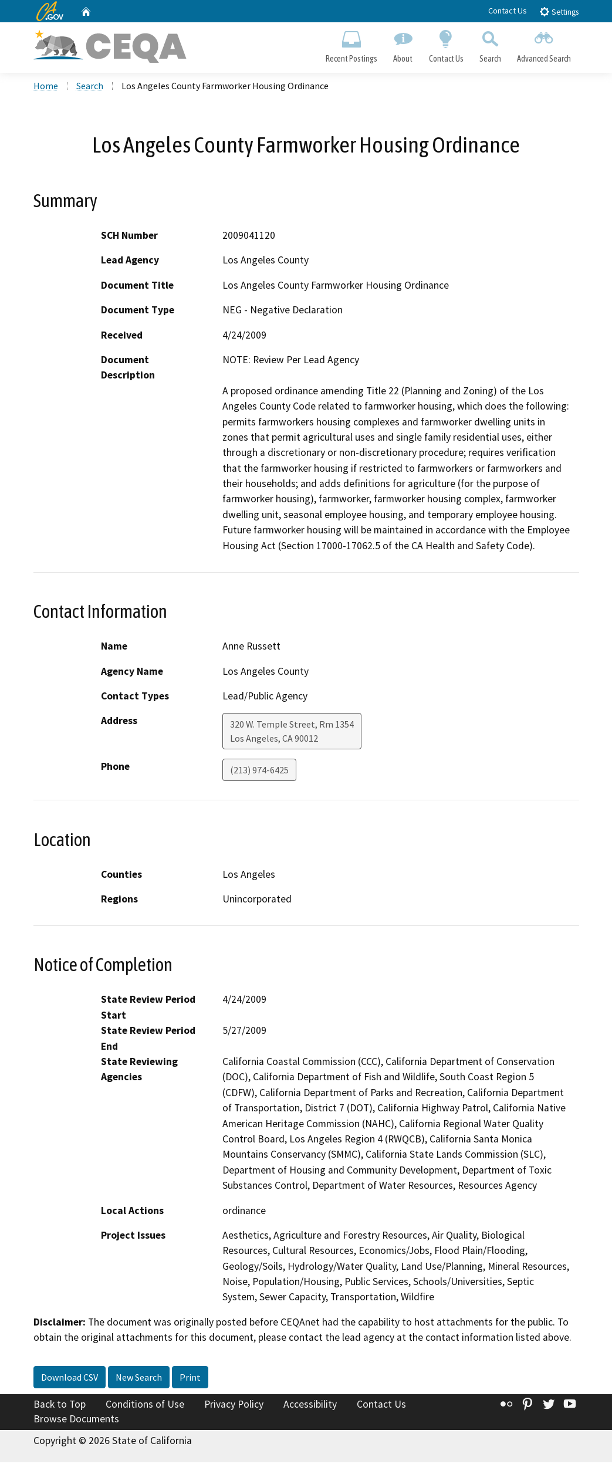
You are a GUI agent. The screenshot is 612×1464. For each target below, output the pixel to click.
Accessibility (310, 1405)
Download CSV (69, 1378)
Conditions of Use (145, 1405)
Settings (559, 11)
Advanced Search (543, 44)
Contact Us (507, 10)
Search (489, 44)
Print (190, 1378)
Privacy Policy (233, 1405)
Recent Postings (351, 44)
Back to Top (59, 1405)
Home (45, 87)
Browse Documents (76, 1420)
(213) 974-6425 (259, 771)
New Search (139, 1378)
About (403, 44)
